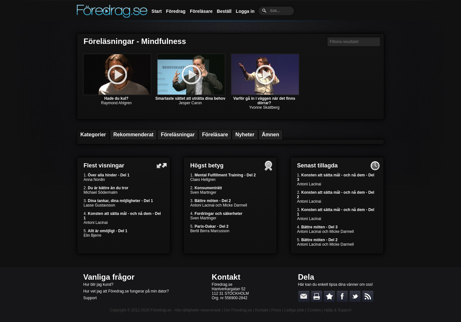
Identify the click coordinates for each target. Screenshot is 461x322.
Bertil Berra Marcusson (209, 231)
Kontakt (226, 277)
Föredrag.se (161, 310)
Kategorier (93, 134)
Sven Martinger (203, 192)
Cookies (314, 310)
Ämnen (270, 134)
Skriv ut (316, 296)
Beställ (224, 11)
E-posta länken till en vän (304, 296)
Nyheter (245, 134)
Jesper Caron (190, 103)
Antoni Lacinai (96, 222)
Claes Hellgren (202, 179)
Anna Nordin (94, 179)
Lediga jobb (294, 310)
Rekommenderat (133, 134)
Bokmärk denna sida (329, 296)
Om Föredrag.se (238, 310)
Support (90, 298)
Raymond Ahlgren (116, 103)
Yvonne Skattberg (264, 107)
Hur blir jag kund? (98, 284)
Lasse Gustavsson (99, 205)
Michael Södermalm (100, 192)
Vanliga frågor (108, 277)
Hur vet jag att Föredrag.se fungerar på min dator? (126, 291)
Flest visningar (104, 165)
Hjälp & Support (337, 310)
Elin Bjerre (92, 235)
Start (156, 11)
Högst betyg (206, 165)
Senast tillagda (317, 165)
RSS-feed (368, 296)
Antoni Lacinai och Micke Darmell (218, 205)
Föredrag (176, 11)
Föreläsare (201, 11)
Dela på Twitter (355, 296)
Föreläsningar (178, 134)
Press (276, 310)
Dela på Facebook (342, 296)
